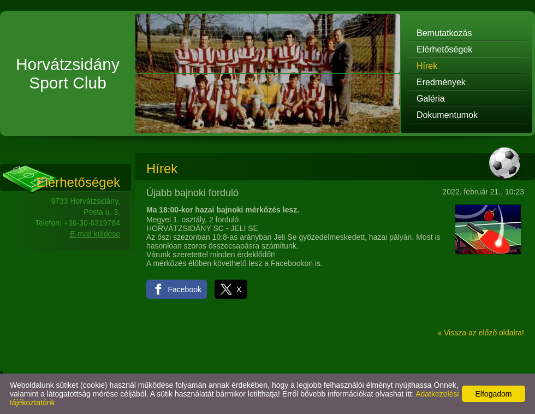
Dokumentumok (447, 115)
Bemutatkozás (444, 33)
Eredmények (441, 82)
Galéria (431, 98)
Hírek (427, 65)
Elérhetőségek (444, 49)
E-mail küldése (95, 233)
